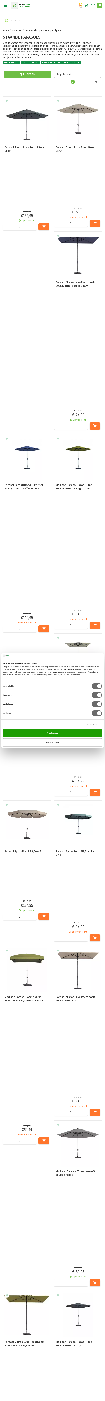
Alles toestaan (52, 733)
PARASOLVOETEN (71, 62)
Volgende (96, 85)
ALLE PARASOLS (11, 62)
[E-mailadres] (52, 1318)
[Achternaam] (77, 1309)
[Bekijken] (99, 5)
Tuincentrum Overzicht (52, 1390)
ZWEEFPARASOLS (30, 62)
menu (5, 5)
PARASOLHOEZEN (51, 62)
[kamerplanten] (52, 20)
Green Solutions (52, 1386)
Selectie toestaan (52, 742)
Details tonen (92, 724)
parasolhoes (75, 1150)
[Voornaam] (27, 1309)
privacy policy (71, 1300)
